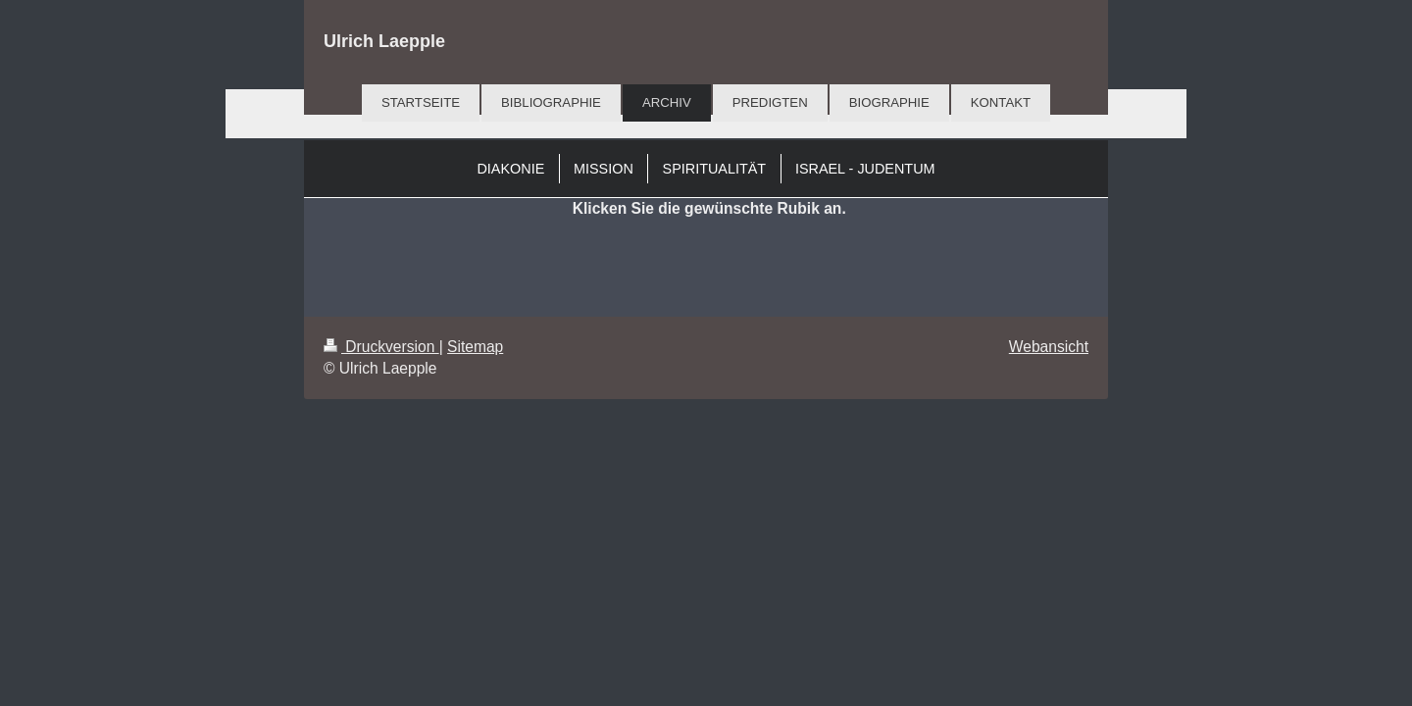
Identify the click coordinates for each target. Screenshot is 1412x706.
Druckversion (381, 346)
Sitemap (475, 346)
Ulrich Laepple (384, 41)
